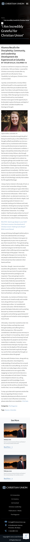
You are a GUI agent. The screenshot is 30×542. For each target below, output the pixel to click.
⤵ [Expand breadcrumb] (2, 23)
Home (3, 18)
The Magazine (13, 406)
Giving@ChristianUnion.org (16, 522)
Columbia (13, 410)
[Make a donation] (26, 536)
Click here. (25, 401)
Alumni (7, 410)
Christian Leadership (15, 507)
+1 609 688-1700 (13, 531)
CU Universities (15, 495)
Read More (7, 447)
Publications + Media (15, 510)
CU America (15, 499)
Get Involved (15, 503)
